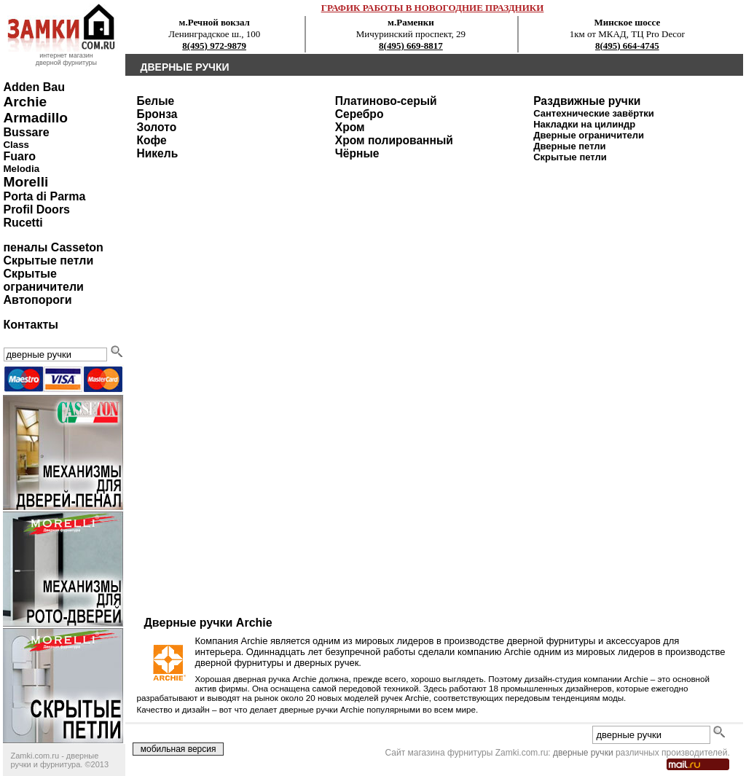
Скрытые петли (48, 260)
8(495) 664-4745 (627, 45)
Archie (25, 101)
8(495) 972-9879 (214, 45)
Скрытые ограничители (43, 280)
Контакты (30, 324)
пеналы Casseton (53, 247)
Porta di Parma (44, 196)
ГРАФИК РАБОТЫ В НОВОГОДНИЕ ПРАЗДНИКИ (432, 7)
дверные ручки (583, 753)
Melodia (21, 168)
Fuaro (19, 156)
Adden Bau (33, 87)
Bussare (26, 132)
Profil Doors (36, 209)
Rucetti (22, 222)
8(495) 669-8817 (411, 45)
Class (16, 144)
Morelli (25, 181)
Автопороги (37, 300)
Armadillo (35, 117)
